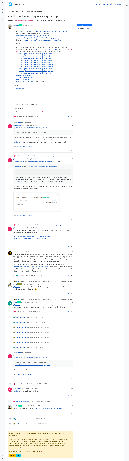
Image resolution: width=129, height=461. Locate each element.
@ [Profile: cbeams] (16, 287)
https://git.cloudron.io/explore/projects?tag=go (35, 73)
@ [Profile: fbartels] (19, 89)
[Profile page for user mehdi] (10, 285)
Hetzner (30, 146)
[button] (2, 455)
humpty (17, 384)
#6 (72, 284)
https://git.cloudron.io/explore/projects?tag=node (36, 62)
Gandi (24, 146)
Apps (98, 4)
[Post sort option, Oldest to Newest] (84, 28)
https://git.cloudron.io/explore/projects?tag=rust (35, 69)
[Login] (126, 2)
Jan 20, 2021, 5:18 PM (33, 302)
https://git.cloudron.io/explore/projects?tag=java (35, 56)
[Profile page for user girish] (10, 303)
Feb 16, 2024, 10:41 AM (34, 406)
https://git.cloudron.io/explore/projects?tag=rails (35, 58)
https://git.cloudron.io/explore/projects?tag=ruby (35, 60)
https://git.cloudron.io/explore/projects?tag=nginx (36, 71)
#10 (72, 406)
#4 (72, 228)
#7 (72, 302)
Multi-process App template (25, 81)
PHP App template (22, 79)
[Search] (2, 20)
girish (15, 302)
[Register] (126, 5)
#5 (72, 252)
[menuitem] (126, 2)
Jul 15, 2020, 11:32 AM (34, 25)
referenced (22, 317)
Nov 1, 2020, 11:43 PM (33, 159)
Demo (109, 4)
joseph (17, 424)
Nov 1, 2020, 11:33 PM (33, 125)
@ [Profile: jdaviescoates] (18, 161)
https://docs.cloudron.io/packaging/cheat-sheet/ (32, 36)
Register (12, 455)
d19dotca (18, 327)
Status (103, 4)
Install (119, 4)
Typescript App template (24, 77)
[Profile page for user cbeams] (10, 253)
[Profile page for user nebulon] (10, 26)
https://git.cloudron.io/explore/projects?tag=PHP (35, 54)
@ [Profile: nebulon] (16, 128)
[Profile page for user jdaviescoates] (10, 126)
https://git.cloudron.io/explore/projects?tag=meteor (36, 64)
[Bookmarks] (2, 16)
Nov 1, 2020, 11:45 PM (33, 228)
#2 (72, 125)
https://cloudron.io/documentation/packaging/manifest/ (42, 40)
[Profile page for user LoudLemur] (10, 389)
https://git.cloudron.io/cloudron (46, 49)
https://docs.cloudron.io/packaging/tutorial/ (50, 408)
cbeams (15, 252)
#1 (72, 25)
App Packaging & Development (24, 20)
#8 (72, 355)
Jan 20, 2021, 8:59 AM (30, 252)
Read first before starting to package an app (40, 128)
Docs (114, 4)
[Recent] (2, 5)
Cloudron (18, 146)
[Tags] (2, 9)
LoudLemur (16, 388)
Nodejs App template (23, 75)
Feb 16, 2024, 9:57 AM (32, 388)
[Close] (71, 433)
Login (18, 455)
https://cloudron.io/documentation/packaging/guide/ (32, 365)
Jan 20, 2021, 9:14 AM (34, 284)
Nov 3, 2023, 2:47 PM (33, 355)
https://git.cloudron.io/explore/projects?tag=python (36, 66)
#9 (72, 388)
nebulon (15, 25)
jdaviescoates (17, 125)
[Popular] (2, 12)
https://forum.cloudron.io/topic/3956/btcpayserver (30, 267)
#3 (72, 159)
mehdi (15, 284)
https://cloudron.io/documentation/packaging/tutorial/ (48, 31)
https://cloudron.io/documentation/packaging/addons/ (41, 38)
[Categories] (2, 2)
